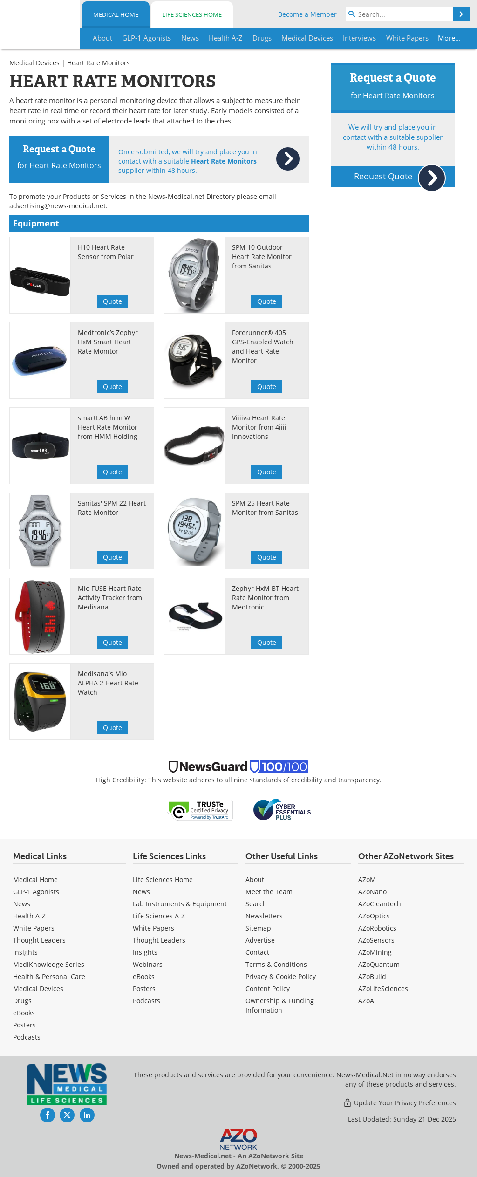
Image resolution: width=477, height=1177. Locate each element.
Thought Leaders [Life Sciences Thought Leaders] (159, 940)
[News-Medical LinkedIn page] (87, 1115)
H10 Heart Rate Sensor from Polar (106, 252)
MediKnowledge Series (48, 964)
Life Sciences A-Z (159, 915)
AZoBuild (372, 976)
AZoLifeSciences (383, 988)
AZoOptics (374, 915)
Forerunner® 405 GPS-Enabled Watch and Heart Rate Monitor (262, 346)
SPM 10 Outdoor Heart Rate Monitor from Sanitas (262, 256)
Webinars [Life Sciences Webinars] (148, 964)
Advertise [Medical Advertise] (260, 940)
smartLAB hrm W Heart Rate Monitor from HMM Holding (107, 427)
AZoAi (367, 1000)
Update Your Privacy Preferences (399, 1102)
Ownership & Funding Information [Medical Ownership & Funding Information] (279, 1005)
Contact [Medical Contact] (257, 952)
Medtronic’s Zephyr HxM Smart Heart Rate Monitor (108, 342)
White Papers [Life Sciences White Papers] (153, 928)
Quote (112, 301)
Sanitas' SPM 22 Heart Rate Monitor (112, 508)
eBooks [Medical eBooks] (24, 1012)
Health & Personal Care (49, 976)
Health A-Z (29, 915)
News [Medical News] (21, 903)
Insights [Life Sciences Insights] (145, 952)
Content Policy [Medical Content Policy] (267, 988)
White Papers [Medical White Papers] (34, 928)
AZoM (367, 879)
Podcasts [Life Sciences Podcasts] (146, 1000)
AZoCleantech (379, 903)
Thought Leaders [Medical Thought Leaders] (39, 940)
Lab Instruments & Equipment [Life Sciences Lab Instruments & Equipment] (180, 903)
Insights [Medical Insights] (25, 952)
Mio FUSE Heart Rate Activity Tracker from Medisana (110, 597)
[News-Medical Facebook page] (47, 1115)
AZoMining (375, 952)
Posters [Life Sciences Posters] (144, 988)
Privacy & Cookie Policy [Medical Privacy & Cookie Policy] (280, 976)
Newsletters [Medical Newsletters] (264, 915)
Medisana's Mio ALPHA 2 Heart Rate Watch (108, 683)
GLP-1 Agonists (36, 891)
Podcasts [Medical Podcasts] (27, 1037)
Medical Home (115, 14)
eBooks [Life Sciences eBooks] (144, 976)
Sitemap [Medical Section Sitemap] (258, 928)
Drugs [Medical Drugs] (22, 1000)
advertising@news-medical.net (57, 205)
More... (447, 37)
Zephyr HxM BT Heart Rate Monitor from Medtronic (265, 597)
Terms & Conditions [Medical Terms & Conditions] (276, 964)
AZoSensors (376, 940)
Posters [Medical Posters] (24, 1024)
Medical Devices (34, 62)
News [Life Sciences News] (141, 891)
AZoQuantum (379, 964)
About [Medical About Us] (254, 879)
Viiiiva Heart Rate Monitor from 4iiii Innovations (259, 427)
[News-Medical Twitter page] (67, 1115)
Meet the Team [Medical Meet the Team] (269, 891)
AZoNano (372, 891)
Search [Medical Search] (256, 903)
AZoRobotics (377, 928)
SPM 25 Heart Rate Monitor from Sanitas (265, 508)
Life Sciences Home (192, 14)
